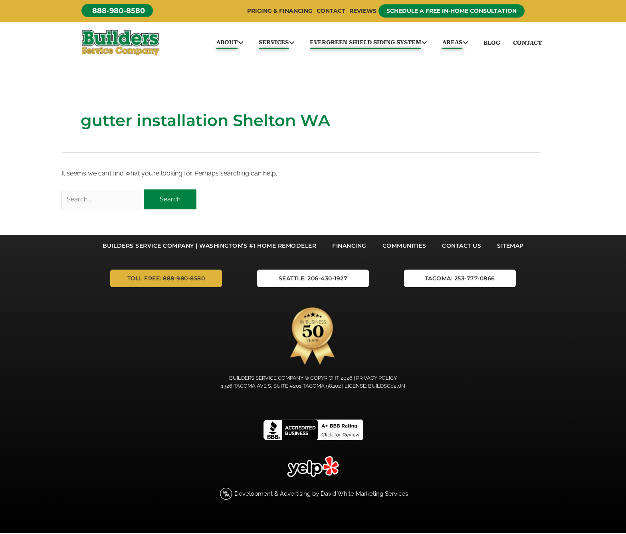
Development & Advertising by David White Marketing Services (321, 495)
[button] (117, 10)
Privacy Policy (376, 379)
